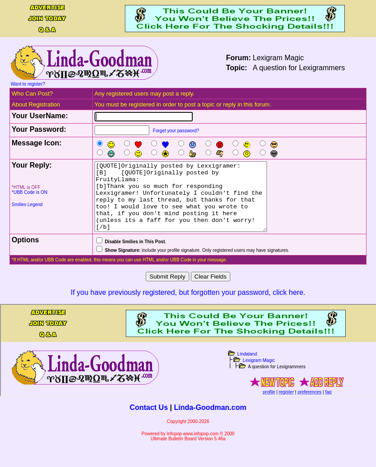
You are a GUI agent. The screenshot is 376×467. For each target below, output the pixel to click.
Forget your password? (176, 130)
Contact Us (149, 421)
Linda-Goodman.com (210, 421)
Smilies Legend (27, 204)
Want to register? (28, 84)
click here (288, 306)
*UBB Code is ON (30, 192)
